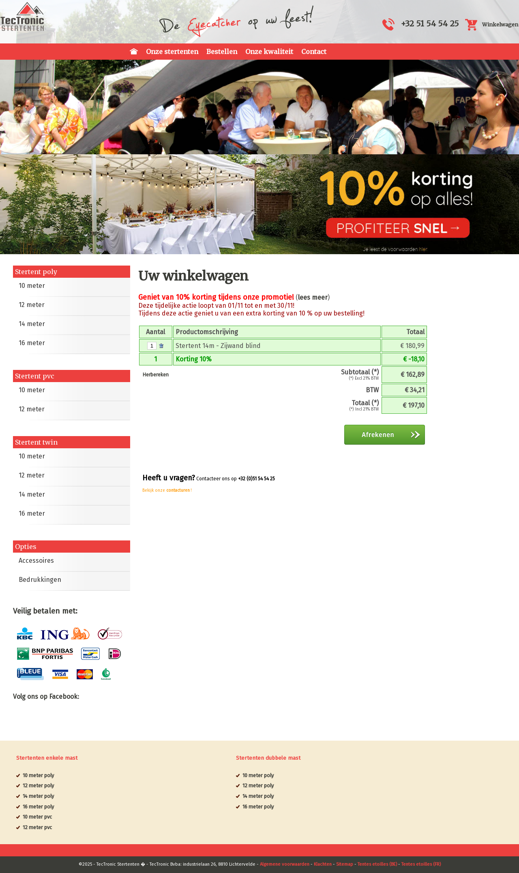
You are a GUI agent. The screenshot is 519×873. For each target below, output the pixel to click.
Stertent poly (36, 272)
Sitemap (344, 864)
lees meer (313, 297)
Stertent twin (36, 442)
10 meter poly (38, 775)
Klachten (323, 864)
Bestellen (221, 52)
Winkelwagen (500, 24)
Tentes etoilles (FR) (421, 864)
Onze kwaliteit (269, 52)
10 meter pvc (37, 817)
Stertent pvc (34, 376)
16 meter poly (38, 807)
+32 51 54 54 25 (430, 23)
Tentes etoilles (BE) (377, 864)
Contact (313, 52)
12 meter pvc (37, 827)
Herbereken (156, 375)
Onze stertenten (172, 52)
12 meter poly (38, 785)
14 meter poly (38, 796)
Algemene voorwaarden (284, 864)
